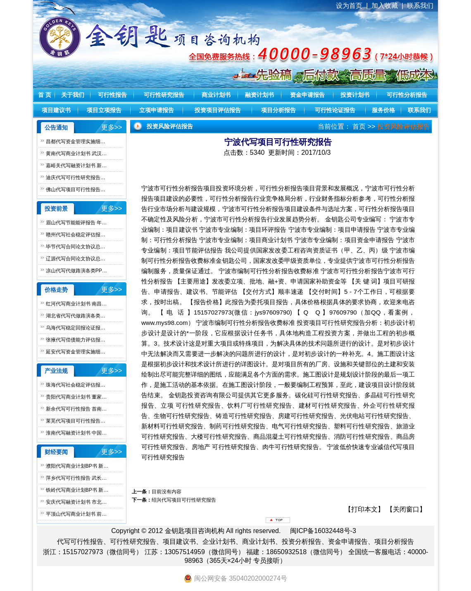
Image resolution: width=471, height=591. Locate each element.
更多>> (111, 127)
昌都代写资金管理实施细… (75, 141)
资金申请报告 (307, 94)
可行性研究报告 (164, 94)
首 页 (44, 94)
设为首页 (349, 5)
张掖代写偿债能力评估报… (75, 340)
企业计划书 (219, 541)
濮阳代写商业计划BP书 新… (77, 466)
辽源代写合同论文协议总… (75, 259)
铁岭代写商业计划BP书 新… (77, 490)
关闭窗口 (406, 509)
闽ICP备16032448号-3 (323, 530)
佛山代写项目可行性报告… (75, 189)
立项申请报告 (156, 110)
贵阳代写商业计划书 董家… (76, 397)
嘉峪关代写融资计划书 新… (76, 165)
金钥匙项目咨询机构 (194, 530)
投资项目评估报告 (218, 110)
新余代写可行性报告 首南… (76, 409)
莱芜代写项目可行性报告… (75, 421)
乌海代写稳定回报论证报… (75, 328)
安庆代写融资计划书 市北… (76, 502)
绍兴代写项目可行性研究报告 (184, 500)
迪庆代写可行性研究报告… (75, 177)
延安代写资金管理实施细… (75, 352)
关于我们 (72, 94)
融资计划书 (259, 94)
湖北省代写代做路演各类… (75, 316)
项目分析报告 (278, 110)
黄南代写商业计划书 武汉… (76, 153)
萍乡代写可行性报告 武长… (76, 478)
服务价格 (383, 110)
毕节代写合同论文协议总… (75, 247)
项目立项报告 (104, 110)
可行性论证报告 (335, 110)
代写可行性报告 (80, 541)
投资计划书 (354, 94)
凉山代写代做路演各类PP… (76, 271)
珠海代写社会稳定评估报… (75, 385)
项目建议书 (56, 110)
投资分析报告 (301, 541)
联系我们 (419, 110)
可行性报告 (112, 94)
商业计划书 (216, 94)
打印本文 (364, 509)
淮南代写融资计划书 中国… (76, 433)
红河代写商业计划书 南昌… (76, 304)
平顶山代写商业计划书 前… (76, 514)
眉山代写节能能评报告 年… (76, 223)
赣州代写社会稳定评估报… (75, 235)
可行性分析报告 (407, 94)
